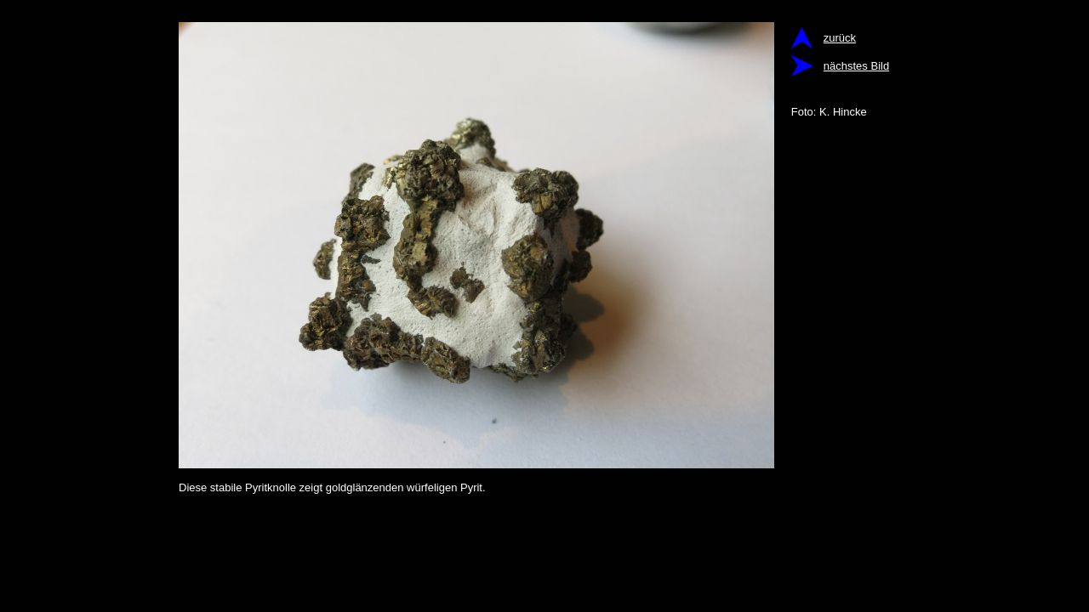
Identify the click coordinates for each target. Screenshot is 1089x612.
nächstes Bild (856, 66)
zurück (840, 37)
